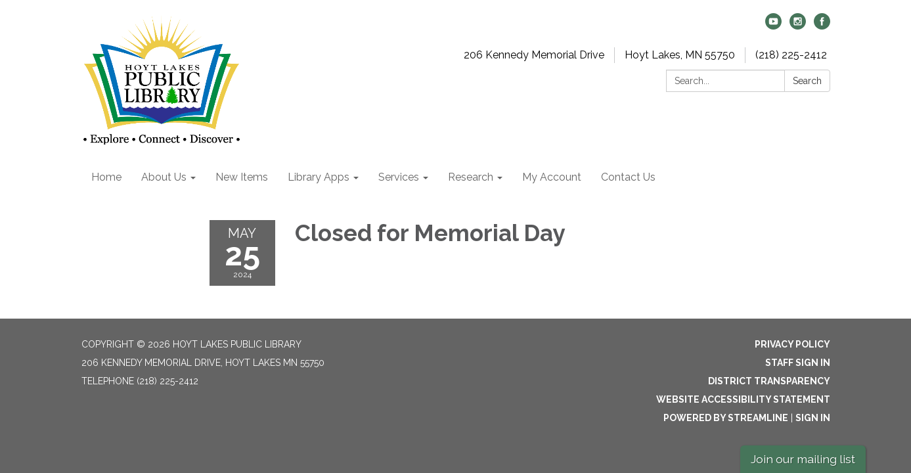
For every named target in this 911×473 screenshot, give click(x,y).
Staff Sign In (797, 362)
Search (807, 81)
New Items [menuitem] (241, 177)
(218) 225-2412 (791, 55)
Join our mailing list (803, 459)
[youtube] (773, 26)
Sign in (812, 418)
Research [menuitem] (470, 177)
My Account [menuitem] (551, 177)
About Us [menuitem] (164, 177)
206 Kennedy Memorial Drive (534, 55)
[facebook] (822, 26)
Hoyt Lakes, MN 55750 (680, 55)
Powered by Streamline (725, 418)
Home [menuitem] (106, 177)
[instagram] (797, 26)
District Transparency (769, 381)
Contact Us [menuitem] (628, 177)
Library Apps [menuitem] (318, 177)
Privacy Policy (792, 344)
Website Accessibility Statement (743, 399)
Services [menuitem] (398, 177)
